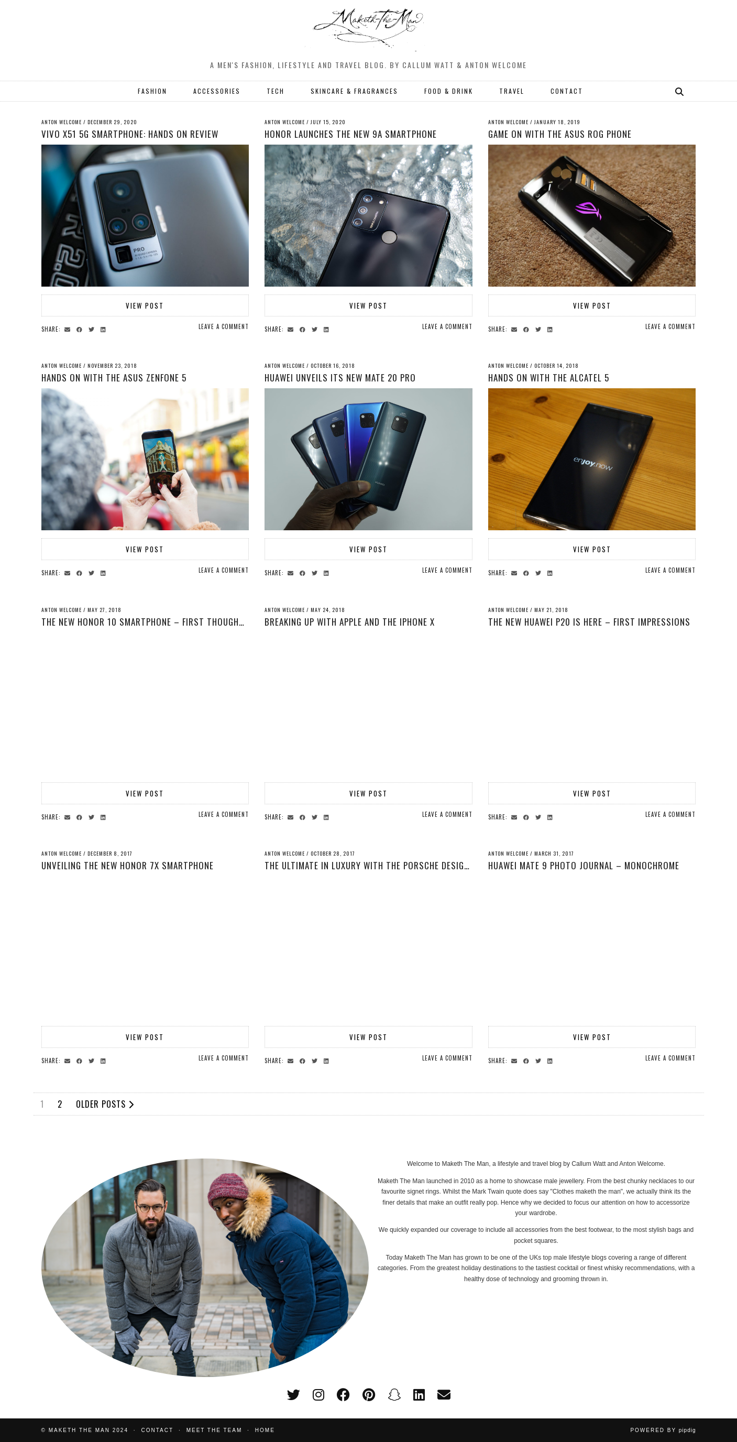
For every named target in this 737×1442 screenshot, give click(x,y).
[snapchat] (394, 1395)
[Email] (443, 1395)
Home (265, 1430)
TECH (275, 90)
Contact (157, 1430)
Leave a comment (224, 326)
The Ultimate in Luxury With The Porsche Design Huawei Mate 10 (400, 865)
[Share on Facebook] (80, 328)
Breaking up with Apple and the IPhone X (350, 621)
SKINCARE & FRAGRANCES (354, 90)
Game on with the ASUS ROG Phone (560, 133)
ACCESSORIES (216, 90)
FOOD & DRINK (448, 90)
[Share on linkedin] (105, 328)
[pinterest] (368, 1395)
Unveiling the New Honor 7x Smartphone (127, 865)
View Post (145, 305)
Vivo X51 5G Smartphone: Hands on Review (129, 133)
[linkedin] (419, 1395)
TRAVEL (511, 90)
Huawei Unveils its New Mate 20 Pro (340, 377)
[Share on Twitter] (93, 328)
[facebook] (343, 1395)
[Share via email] (68, 328)
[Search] (680, 91)
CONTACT (567, 90)
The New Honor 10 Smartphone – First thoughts (145, 621)
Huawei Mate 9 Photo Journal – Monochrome (583, 865)
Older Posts (105, 1104)
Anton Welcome (61, 122)
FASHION (152, 90)
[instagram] (318, 1395)
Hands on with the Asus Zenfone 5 (113, 377)
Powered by (663, 1430)
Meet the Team (214, 1430)
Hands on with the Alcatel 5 (548, 377)
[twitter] (293, 1395)
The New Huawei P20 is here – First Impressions (589, 621)
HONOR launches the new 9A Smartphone (351, 133)
